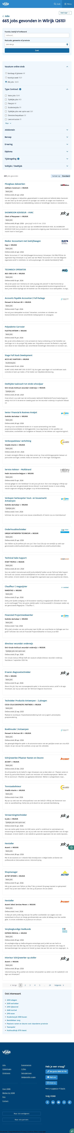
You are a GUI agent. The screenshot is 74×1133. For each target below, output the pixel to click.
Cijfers (23, 1069)
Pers (3, 1097)
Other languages (40, 1132)
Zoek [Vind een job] (37, 50)
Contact (5, 1101)
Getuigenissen (26, 1073)
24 (50, 985)
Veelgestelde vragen (28, 1077)
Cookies (30, 1132)
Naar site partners (21, 1120)
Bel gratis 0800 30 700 (58, 1071)
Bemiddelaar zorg (13, 1020)
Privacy (24, 1132)
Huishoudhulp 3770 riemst (17, 1030)
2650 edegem (12, 1000)
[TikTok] (70, 1102)
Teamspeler (11, 1027)
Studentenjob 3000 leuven (17, 1017)
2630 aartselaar (13, 1003)
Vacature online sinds (37, 67)
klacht (63, 1089)
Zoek (58, 4)
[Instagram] (64, 1102)
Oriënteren (6, 1073)
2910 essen (11, 1013)
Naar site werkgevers (21, 1113)
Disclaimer (4, 1132)
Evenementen (26, 1065)
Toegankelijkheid (14, 1132)
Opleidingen (6, 1069)
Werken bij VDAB (8, 1093)
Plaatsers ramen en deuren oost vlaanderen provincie (27, 1024)
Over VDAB (6, 1089)
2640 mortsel (12, 1010)
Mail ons (53, 1077)
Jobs (6, 16)
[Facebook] (47, 1102)
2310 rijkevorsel (12, 1007)
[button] (71, 847)
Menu (69, 4)
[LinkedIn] (53, 1102)
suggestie (54, 1089)
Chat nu (52, 1083)
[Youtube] (59, 1102)
